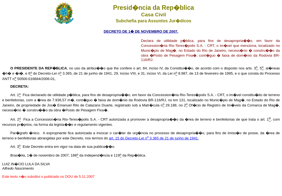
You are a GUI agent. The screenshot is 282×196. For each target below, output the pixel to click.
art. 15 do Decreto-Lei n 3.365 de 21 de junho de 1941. (154, 138)
